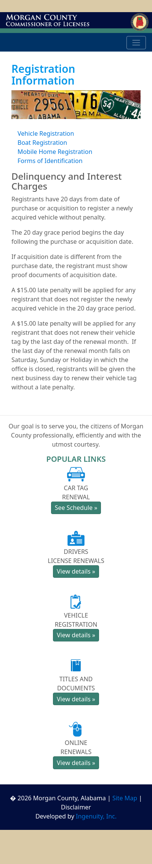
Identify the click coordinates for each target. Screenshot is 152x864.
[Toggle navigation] (136, 43)
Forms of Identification (50, 161)
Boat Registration (42, 142)
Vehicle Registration (46, 133)
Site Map (124, 798)
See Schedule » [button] (76, 507)
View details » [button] (76, 571)
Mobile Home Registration (55, 151)
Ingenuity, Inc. (96, 816)
